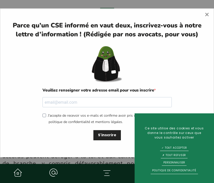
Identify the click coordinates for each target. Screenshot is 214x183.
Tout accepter (174, 148)
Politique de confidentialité (174, 170)
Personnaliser (174, 162)
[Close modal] (207, 15)
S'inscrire (107, 135)
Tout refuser (174, 155)
